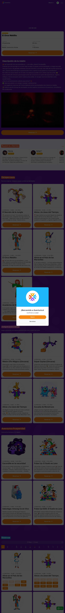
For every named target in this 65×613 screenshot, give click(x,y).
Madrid (33, 317)
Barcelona (32, 321)
